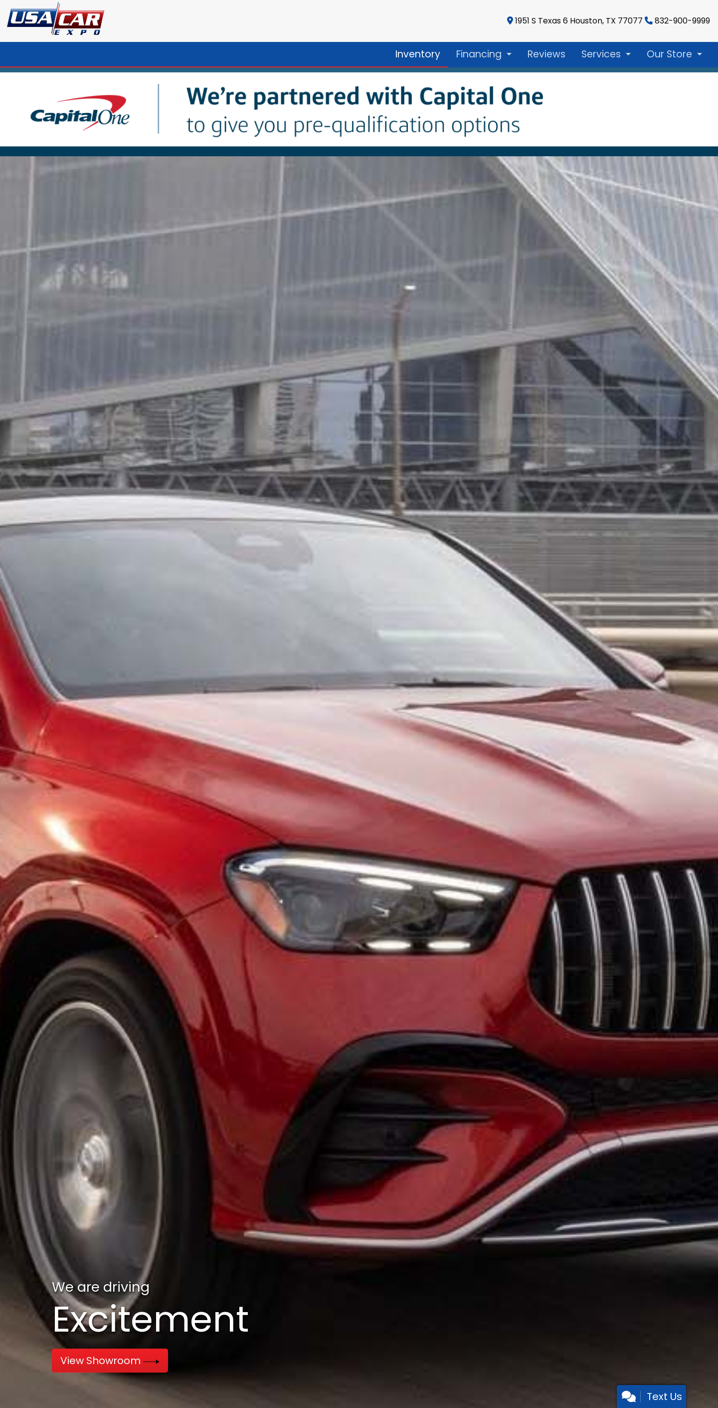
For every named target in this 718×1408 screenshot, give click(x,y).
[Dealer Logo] (53, 20)
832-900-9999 (682, 20)
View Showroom (110, 1361)
